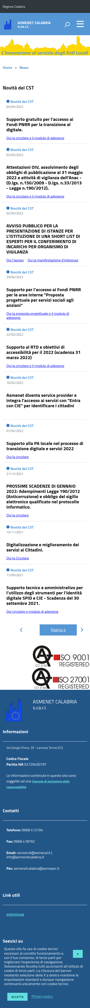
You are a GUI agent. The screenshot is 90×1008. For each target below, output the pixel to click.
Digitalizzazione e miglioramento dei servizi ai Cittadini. (42, 547)
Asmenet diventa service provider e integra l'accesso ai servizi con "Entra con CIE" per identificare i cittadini (43, 400)
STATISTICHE (15, 914)
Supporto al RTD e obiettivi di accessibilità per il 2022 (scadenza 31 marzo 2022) (43, 352)
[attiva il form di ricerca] (67, 24)
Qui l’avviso (15, 260)
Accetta (17, 996)
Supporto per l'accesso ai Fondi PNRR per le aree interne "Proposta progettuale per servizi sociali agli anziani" (43, 297)
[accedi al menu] (80, 23)
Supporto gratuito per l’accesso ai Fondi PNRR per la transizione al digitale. (39, 124)
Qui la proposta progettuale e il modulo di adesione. (37, 315)
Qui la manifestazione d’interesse (53, 260)
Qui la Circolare (17, 558)
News (24, 67)
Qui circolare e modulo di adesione (32, 611)
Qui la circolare (17, 456)
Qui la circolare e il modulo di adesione (35, 138)
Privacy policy (42, 996)
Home (7, 67)
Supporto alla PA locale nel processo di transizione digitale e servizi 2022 (44, 446)
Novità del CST (22, 101)
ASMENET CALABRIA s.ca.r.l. (34, 24)
